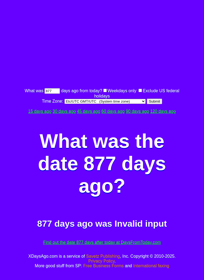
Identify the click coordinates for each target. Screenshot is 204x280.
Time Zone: (53, 101)
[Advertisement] (113, 44)
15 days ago (39, 111)
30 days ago (64, 111)
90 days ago (137, 111)
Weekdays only (122, 90)
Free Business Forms (103, 265)
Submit (154, 101)
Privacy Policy (101, 261)
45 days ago (88, 111)
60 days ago (113, 111)
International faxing (151, 265)
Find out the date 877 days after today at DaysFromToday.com (102, 242)
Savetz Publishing (103, 256)
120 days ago (163, 111)
